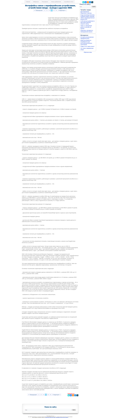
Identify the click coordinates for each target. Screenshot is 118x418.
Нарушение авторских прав (50, 417)
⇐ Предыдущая (38, 10)
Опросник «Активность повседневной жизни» (86, 31)
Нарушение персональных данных (62, 417)
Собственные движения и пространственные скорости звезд (87, 22)
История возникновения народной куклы (87, 37)
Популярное (45, 1)
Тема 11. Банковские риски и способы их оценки (86, 27)
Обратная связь (88, 52)
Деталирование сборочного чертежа (86, 12)
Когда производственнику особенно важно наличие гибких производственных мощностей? (87, 17)
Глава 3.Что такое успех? (87, 46)
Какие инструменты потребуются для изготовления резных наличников (86, 42)
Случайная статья (68, 1)
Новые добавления (56, 1)
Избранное (36, 1)
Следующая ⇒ (62, 10)
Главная (28, 1)
